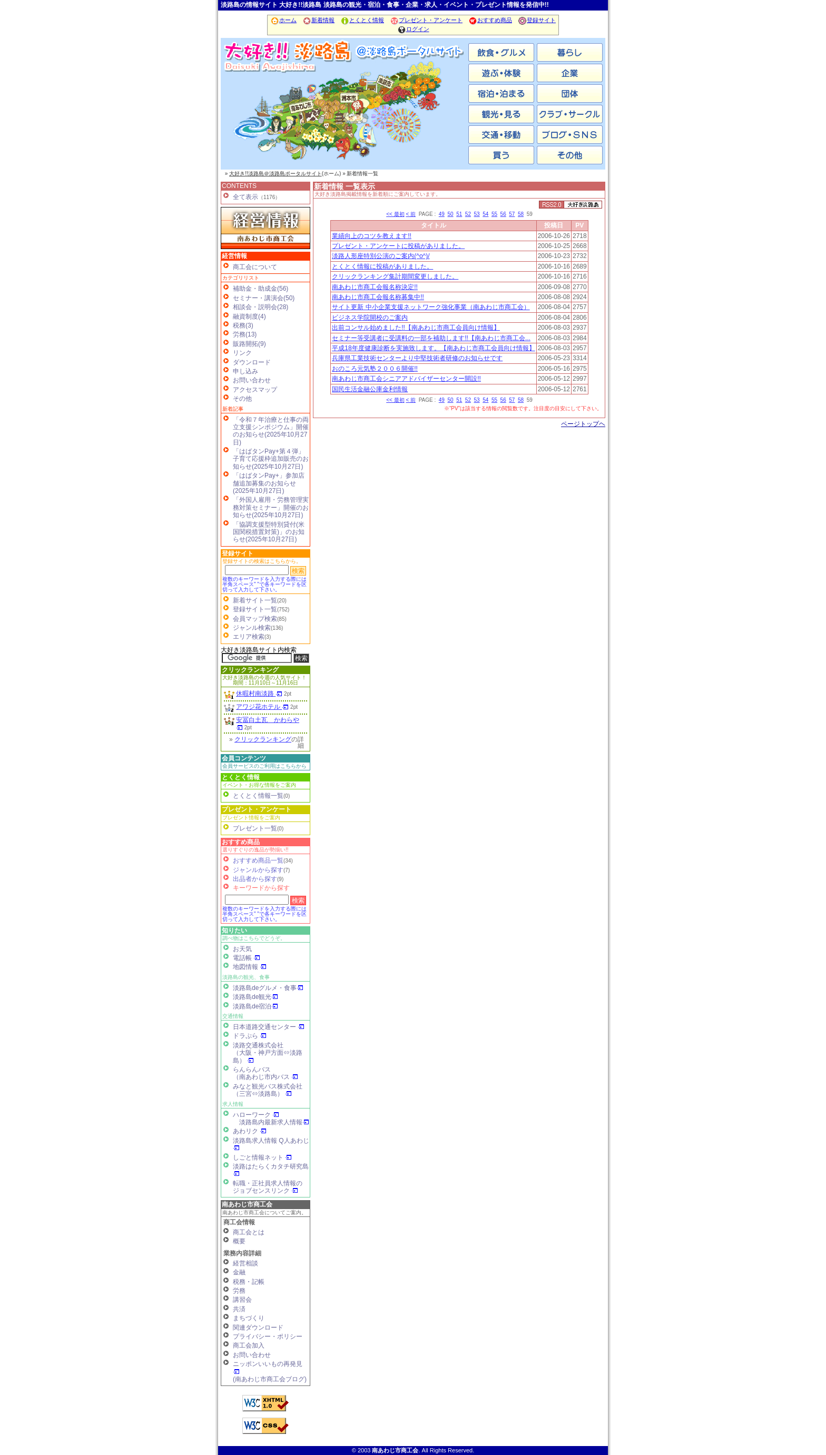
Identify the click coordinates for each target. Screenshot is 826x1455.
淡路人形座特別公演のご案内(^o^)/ (380, 256)
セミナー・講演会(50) (263, 298)
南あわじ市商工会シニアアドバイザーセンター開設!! (406, 378)
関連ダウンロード (258, 1327)
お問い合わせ (252, 380)
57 (512, 214)
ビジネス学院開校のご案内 (370, 317)
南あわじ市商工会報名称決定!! (375, 287)
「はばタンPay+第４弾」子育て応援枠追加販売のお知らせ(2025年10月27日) (271, 459)
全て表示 (245, 197)
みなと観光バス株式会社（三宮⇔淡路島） (267, 1090)
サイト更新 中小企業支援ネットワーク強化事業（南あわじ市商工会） (430, 307)
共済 (239, 1309)
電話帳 (246, 958)
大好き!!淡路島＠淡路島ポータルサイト (275, 173)
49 (442, 214)
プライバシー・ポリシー (267, 1336)
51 (459, 214)
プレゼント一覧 (255, 828)
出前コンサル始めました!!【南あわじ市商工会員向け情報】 (416, 327)
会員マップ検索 (255, 618)
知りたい (234, 930)
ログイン (413, 29)
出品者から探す (255, 879)
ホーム (283, 20)
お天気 (242, 949)
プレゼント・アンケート (426, 20)
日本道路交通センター (268, 1027)
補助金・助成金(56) (260, 288)
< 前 (411, 214)
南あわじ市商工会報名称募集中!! (378, 297)
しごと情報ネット (262, 1157)
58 (521, 214)
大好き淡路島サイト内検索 (259, 650)
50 (450, 214)
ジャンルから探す (258, 870)
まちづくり (248, 1318)
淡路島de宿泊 (255, 1006)
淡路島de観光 (255, 997)
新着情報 (318, 20)
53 (477, 214)
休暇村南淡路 (259, 693)
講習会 (242, 1299)
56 (503, 214)
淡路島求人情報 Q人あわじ (271, 1144)
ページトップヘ (583, 424)
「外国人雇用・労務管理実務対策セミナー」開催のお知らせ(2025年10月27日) (271, 507)
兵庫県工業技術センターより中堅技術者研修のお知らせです (417, 358)
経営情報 (234, 256)
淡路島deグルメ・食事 (268, 988)
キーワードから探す (261, 888)
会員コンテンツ (244, 758)
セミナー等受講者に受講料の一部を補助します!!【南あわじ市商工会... (431, 338)
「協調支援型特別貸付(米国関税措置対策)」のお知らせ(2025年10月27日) (268, 532)
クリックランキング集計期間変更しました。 (395, 276)
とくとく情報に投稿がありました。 (382, 266)
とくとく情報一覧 (258, 795)
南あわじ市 (263, 116)
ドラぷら (250, 1036)
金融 (239, 1272)
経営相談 (245, 1263)
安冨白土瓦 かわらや (267, 723)
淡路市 (426, 116)
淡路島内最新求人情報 (274, 1122)
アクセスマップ (255, 389)
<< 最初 (395, 214)
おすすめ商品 (490, 20)
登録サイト (537, 20)
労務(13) (245, 334)
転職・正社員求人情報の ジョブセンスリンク (267, 1187)
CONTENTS (239, 186)
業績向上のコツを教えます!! (371, 236)
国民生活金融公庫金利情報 (370, 389)
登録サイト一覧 (255, 609)
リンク (242, 353)
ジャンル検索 (252, 627)
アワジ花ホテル (262, 706)
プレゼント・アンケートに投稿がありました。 (398, 246)
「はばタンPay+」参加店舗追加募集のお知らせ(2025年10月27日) (268, 483)
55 (494, 214)
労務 (239, 1290)
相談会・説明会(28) (260, 307)
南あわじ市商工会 (247, 1204)
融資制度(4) (249, 316)
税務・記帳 (248, 1281)
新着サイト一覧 (255, 600)
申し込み (245, 371)
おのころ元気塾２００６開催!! (375, 368)
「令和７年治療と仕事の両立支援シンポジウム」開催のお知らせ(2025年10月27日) (271, 431)
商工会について (255, 267)
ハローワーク (256, 1115)
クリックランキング (250, 670)
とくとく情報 (362, 20)
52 (468, 214)
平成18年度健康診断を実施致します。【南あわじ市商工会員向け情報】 (433, 348)
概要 (239, 1241)
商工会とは (248, 1232)
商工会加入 (248, 1345)
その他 (242, 398)
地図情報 (250, 967)
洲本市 (344, 116)
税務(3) (243, 325)
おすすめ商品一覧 (258, 860)
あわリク (250, 1131)
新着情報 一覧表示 (344, 186)
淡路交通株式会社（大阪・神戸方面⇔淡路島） (267, 1053)
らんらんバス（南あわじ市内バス (265, 1073)
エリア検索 (248, 636)
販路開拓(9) (249, 344)
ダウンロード (252, 362)
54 (485, 214)
